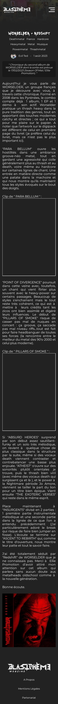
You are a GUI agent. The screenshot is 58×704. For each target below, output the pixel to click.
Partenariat (29, 697)
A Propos (29, 679)
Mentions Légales (29, 688)
